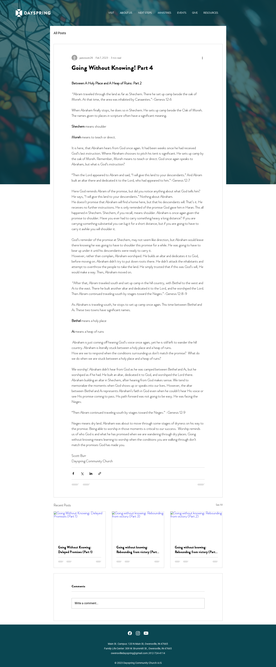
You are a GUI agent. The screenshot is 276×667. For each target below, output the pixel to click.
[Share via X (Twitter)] (82, 473)
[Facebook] (130, 633)
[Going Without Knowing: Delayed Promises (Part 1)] (80, 526)
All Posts (60, 33)
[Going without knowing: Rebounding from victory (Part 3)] (138, 526)
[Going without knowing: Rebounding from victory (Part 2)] (196, 526)
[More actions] (202, 58)
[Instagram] (138, 633)
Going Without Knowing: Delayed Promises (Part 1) (75, 549)
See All (219, 505)
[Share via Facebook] (73, 473)
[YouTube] (146, 633)
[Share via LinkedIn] (91, 473)
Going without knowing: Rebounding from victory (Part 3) (136, 549)
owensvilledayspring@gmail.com (129, 653)
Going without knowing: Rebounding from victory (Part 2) (195, 549)
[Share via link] (99, 473)
